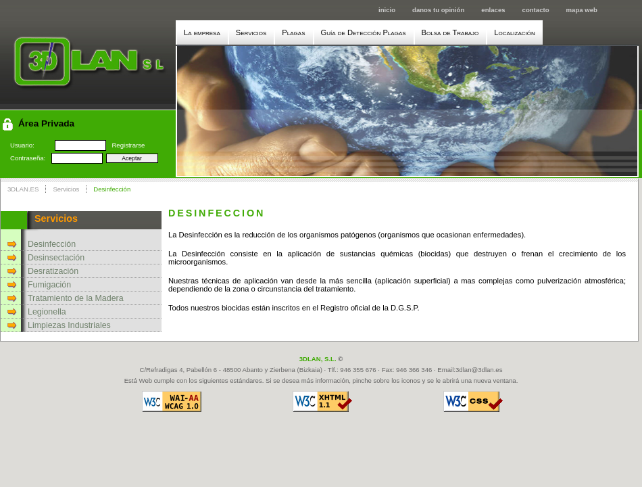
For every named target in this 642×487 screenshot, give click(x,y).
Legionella (47, 312)
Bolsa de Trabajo (450, 32)
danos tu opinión (438, 10)
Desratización (53, 271)
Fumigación (49, 284)
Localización (514, 32)
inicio (386, 10)
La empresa (202, 32)
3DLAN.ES (23, 189)
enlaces (493, 10)
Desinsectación (56, 257)
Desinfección (111, 189)
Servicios (251, 32)
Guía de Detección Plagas (363, 32)
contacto (535, 10)
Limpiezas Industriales (69, 325)
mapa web (581, 10)
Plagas (293, 32)
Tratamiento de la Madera (76, 298)
